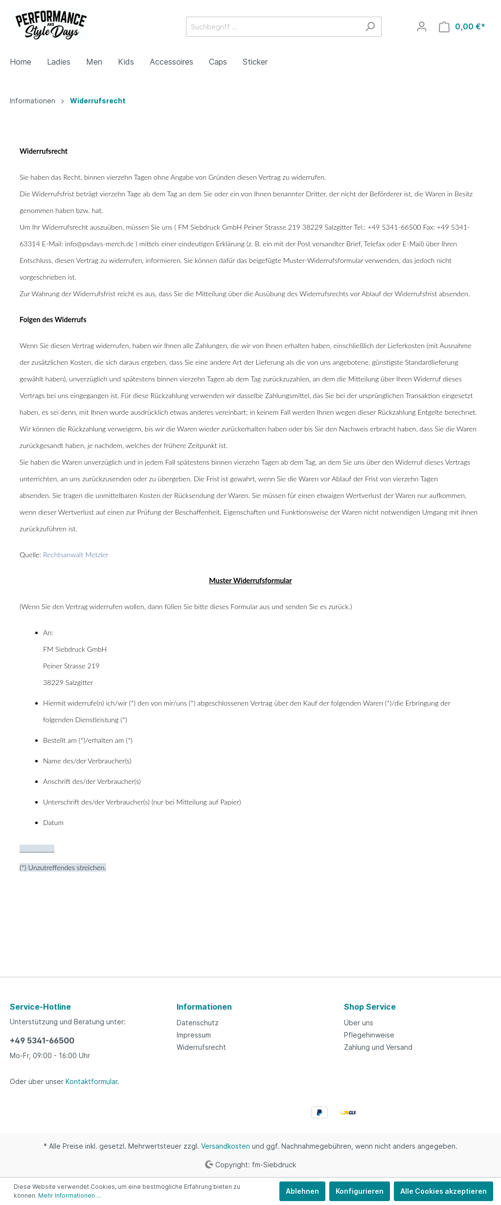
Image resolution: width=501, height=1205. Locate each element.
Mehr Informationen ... (69, 1195)
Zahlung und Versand (378, 1047)
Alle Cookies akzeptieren (443, 1191)
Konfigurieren (360, 1191)
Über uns (358, 1022)
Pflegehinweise (369, 1035)
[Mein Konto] (421, 26)
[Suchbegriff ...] (272, 27)
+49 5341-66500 (42, 1040)
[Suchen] (370, 27)
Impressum (194, 1035)
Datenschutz (198, 1022)
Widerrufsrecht (201, 1047)
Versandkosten (225, 1146)
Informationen (204, 1007)
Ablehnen (302, 1191)
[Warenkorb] (462, 26)
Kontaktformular (91, 1081)
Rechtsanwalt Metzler (76, 554)
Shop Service (370, 1007)
